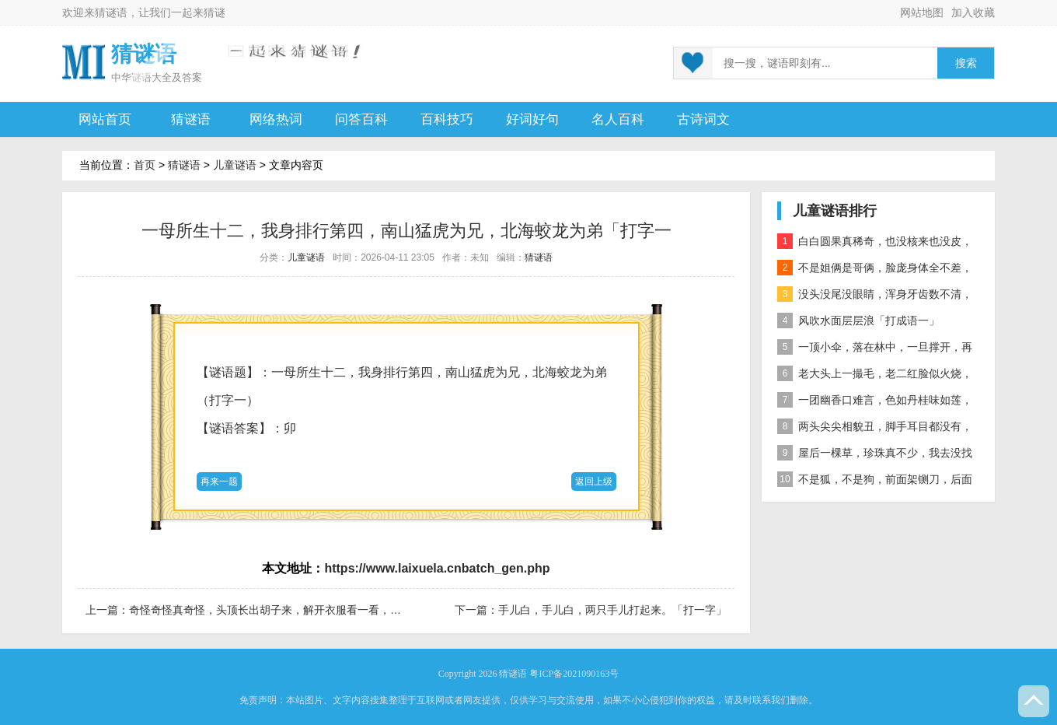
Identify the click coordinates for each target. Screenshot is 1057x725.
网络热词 (275, 119)
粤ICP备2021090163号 (574, 673)
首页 (144, 165)
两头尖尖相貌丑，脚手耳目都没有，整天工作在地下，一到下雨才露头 (874, 429)
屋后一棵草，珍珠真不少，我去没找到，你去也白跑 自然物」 (874, 455)
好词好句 (532, 119)
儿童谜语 (234, 165)
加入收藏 (973, 12)
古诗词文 (703, 119)
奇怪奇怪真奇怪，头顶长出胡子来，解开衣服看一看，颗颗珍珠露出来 (297, 610)
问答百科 (361, 119)
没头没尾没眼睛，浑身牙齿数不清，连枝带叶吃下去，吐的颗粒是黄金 (874, 296)
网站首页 (104, 119)
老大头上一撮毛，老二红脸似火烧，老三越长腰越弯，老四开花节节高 (874, 376)
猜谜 (214, 12)
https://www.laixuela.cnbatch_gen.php (436, 568)
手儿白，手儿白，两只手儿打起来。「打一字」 (612, 610)
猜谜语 (111, 12)
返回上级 (593, 481)
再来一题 (219, 481)
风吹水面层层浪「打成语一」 (858, 320)
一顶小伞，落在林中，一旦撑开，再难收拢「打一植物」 (874, 349)
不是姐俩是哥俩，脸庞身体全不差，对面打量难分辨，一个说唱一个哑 (874, 270)
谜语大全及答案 (166, 77)
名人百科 (617, 119)
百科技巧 (446, 119)
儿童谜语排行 (835, 211)
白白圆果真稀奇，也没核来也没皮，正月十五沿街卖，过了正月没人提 (874, 243)
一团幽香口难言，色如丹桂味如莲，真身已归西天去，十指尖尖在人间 (874, 402)
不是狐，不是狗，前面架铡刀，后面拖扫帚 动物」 (874, 481)
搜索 (966, 63)
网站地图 (922, 12)
